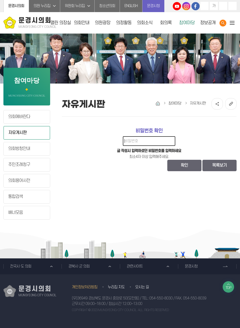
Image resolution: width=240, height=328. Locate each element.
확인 (184, 165)
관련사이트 (135, 266)
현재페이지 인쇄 (232, 6)
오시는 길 (142, 287)
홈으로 (158, 103)
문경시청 (153, 6)
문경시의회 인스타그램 (186, 6)
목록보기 (219, 165)
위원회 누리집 (75, 6)
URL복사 (231, 104)
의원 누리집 (42, 6)
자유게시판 (17, 132)
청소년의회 (107, 6)
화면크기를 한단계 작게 (223, 6)
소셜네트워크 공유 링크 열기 (217, 104)
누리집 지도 (116, 287)
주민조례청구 (19, 164)
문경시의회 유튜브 (177, 6)
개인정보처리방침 (84, 287)
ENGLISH (131, 6)
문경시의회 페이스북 (195, 6)
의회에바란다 (19, 116)
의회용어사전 (19, 180)
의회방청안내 (19, 148)
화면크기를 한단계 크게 (204, 6)
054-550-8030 (161, 298)
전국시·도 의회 (20, 266)
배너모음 (15, 212)
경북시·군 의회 (79, 266)
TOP (228, 288)
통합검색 (223, 23)
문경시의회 (16, 6)
